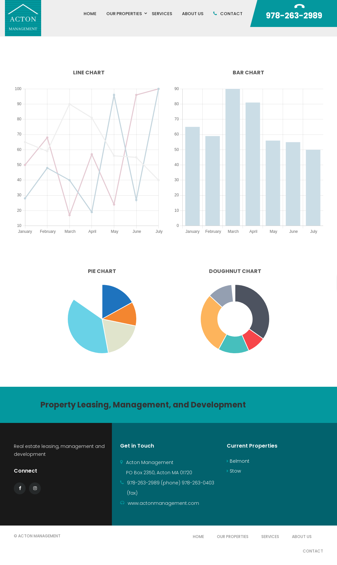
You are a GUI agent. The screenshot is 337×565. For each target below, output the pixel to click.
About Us (302, 536)
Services (270, 536)
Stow (234, 471)
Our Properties (232, 536)
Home (198, 536)
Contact (313, 551)
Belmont (238, 461)
